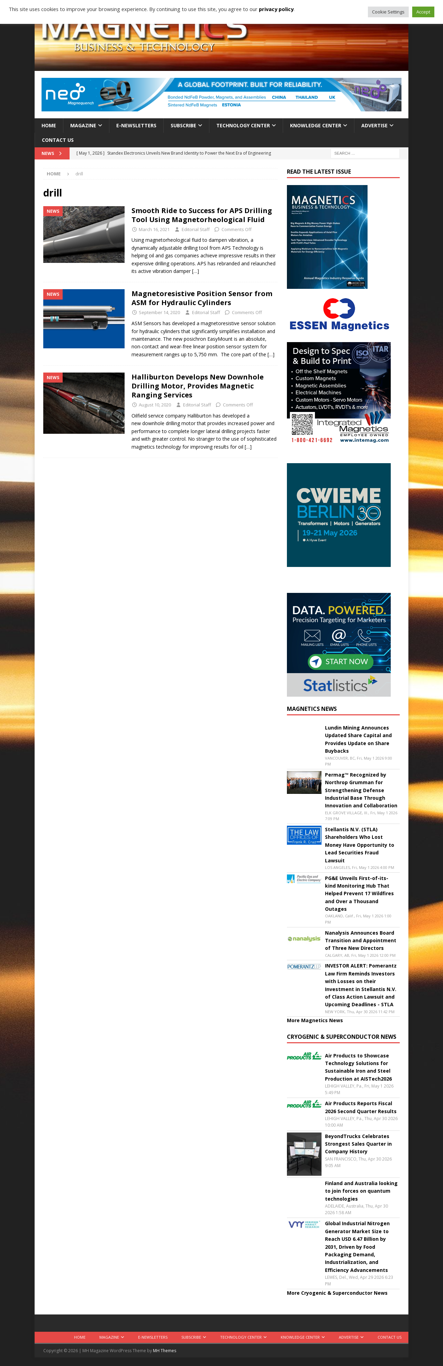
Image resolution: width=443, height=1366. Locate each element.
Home (49, 125)
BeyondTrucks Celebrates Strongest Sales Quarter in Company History (358, 1144)
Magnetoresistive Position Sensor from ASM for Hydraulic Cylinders (202, 298)
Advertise (374, 125)
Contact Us (58, 140)
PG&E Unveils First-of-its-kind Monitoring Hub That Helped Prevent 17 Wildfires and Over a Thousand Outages (359, 894)
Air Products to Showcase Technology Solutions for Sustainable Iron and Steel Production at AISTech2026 (358, 1067)
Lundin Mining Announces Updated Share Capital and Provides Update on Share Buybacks (358, 739)
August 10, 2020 (155, 405)
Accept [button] (423, 12)
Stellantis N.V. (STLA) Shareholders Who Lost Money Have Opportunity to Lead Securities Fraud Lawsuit (359, 845)
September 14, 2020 (159, 312)
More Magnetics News (315, 1020)
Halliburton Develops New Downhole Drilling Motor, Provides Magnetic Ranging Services (198, 386)
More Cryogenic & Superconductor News (337, 1293)
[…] (195, 271)
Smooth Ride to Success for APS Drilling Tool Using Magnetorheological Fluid (202, 215)
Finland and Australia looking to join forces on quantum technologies (361, 1191)
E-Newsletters (136, 125)
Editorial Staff (196, 229)
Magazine (83, 125)
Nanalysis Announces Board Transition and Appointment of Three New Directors (360, 940)
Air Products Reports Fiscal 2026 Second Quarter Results (361, 1107)
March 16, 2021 (154, 229)
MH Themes (164, 1351)
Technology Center (243, 125)
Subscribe (183, 125)
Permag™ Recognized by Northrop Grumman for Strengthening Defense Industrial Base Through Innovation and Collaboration (361, 790)
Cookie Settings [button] (388, 12)
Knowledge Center (315, 125)
